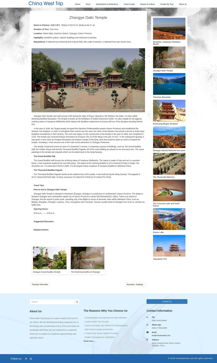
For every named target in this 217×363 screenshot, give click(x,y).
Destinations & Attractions (107, 4)
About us (183, 4)
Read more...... (90, 341)
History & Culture (147, 4)
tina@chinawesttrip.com (161, 335)
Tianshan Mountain (40, 284)
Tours (88, 4)
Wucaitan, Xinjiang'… (135, 284)
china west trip (46, 3)
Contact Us (167, 301)
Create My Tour (166, 4)
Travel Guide (129, 4)
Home (77, 4)
